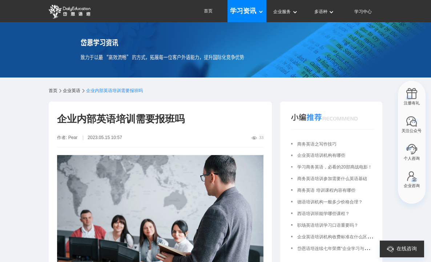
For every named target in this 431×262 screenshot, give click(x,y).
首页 (208, 10)
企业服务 (285, 11)
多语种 (324, 11)
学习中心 (363, 11)
